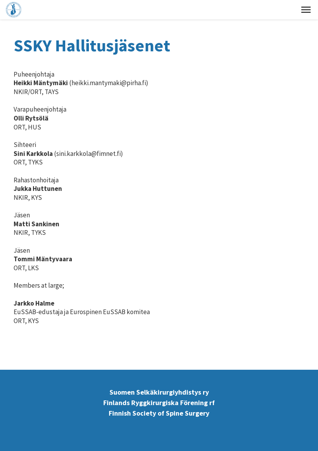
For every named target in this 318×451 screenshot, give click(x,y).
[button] (306, 9)
